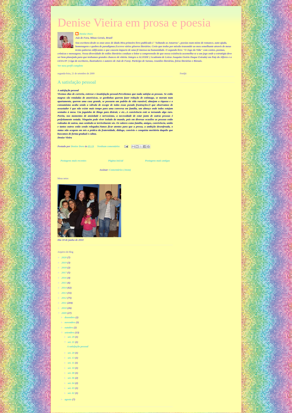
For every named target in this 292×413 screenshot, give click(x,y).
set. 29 (71, 336)
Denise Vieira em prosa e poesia (134, 22)
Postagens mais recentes (73, 160)
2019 (64, 262)
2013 (64, 292)
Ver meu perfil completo (70, 65)
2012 (64, 297)
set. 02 (71, 392)
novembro (70, 322)
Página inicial (115, 160)
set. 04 (71, 383)
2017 (64, 272)
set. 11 (71, 362)
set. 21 (71, 342)
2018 (64, 267)
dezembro (70, 317)
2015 (64, 282)
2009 (64, 312)
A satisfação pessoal (76, 82)
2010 (64, 307)
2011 (64, 302)
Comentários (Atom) (120, 169)
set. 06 (71, 377)
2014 (64, 287)
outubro (69, 327)
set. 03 (71, 388)
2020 (64, 257)
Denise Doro (86, 33)
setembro (70, 332)
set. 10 (71, 367)
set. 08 (71, 372)
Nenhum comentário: (109, 146)
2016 (64, 277)
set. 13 (71, 357)
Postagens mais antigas (157, 160)
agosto (68, 399)
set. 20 (71, 352)
